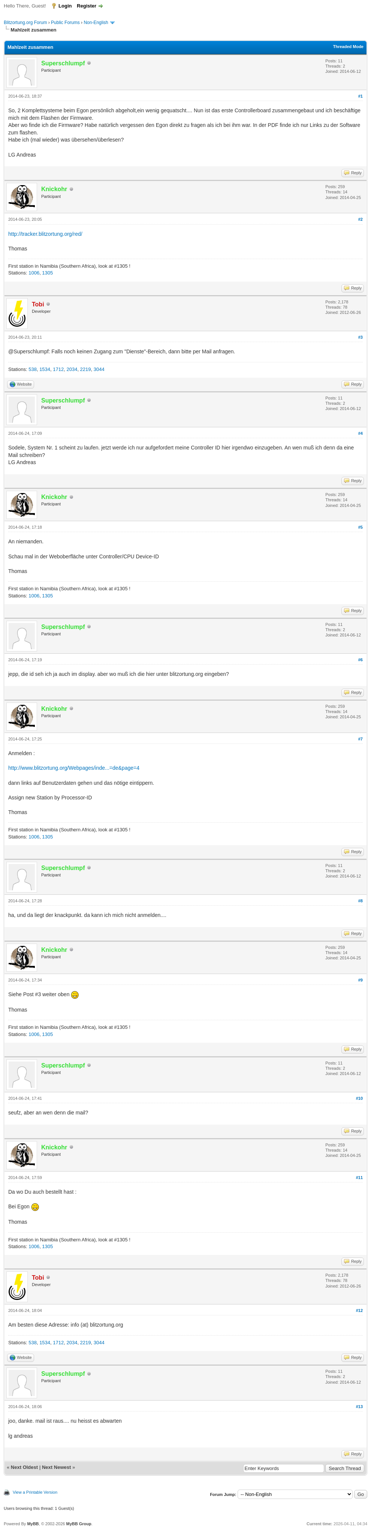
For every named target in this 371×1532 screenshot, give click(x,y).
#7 (360, 739)
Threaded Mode (348, 46)
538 (32, 369)
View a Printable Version (35, 1492)
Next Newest (56, 1467)
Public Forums (65, 22)
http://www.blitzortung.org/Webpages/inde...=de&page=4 (73, 768)
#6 (360, 659)
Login (65, 6)
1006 (33, 273)
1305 (47, 273)
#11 (359, 1177)
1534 (44, 369)
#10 (359, 1098)
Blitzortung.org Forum (25, 22)
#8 (360, 901)
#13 (359, 1406)
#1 (360, 96)
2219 (85, 369)
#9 (360, 980)
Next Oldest (24, 1467)
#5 (360, 527)
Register (86, 6)
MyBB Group (78, 1523)
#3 (360, 337)
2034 (71, 369)
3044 (99, 369)
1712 (58, 369)
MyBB (33, 1523)
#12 (359, 1310)
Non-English (96, 22)
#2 (360, 219)
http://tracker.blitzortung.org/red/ (45, 234)
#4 (360, 433)
